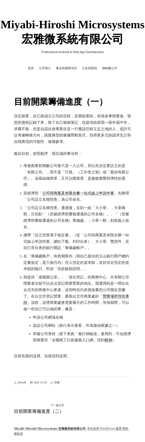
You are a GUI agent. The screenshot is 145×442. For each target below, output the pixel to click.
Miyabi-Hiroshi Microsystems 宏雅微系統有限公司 (50, 428)
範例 (108, 340)
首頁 (31, 68)
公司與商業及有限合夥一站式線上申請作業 (78, 193)
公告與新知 (89, 68)
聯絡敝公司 (109, 68)
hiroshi (22, 382)
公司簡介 (45, 68)
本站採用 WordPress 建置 (105, 428)
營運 (57, 382)
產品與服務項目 (66, 68)
